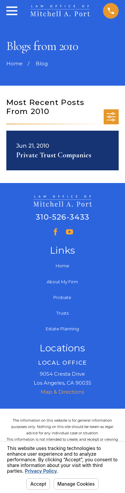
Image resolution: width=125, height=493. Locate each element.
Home (62, 265)
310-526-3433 (63, 217)
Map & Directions (62, 392)
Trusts (62, 313)
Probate (62, 297)
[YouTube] (69, 231)
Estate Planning (62, 328)
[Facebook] (55, 231)
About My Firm (62, 281)
